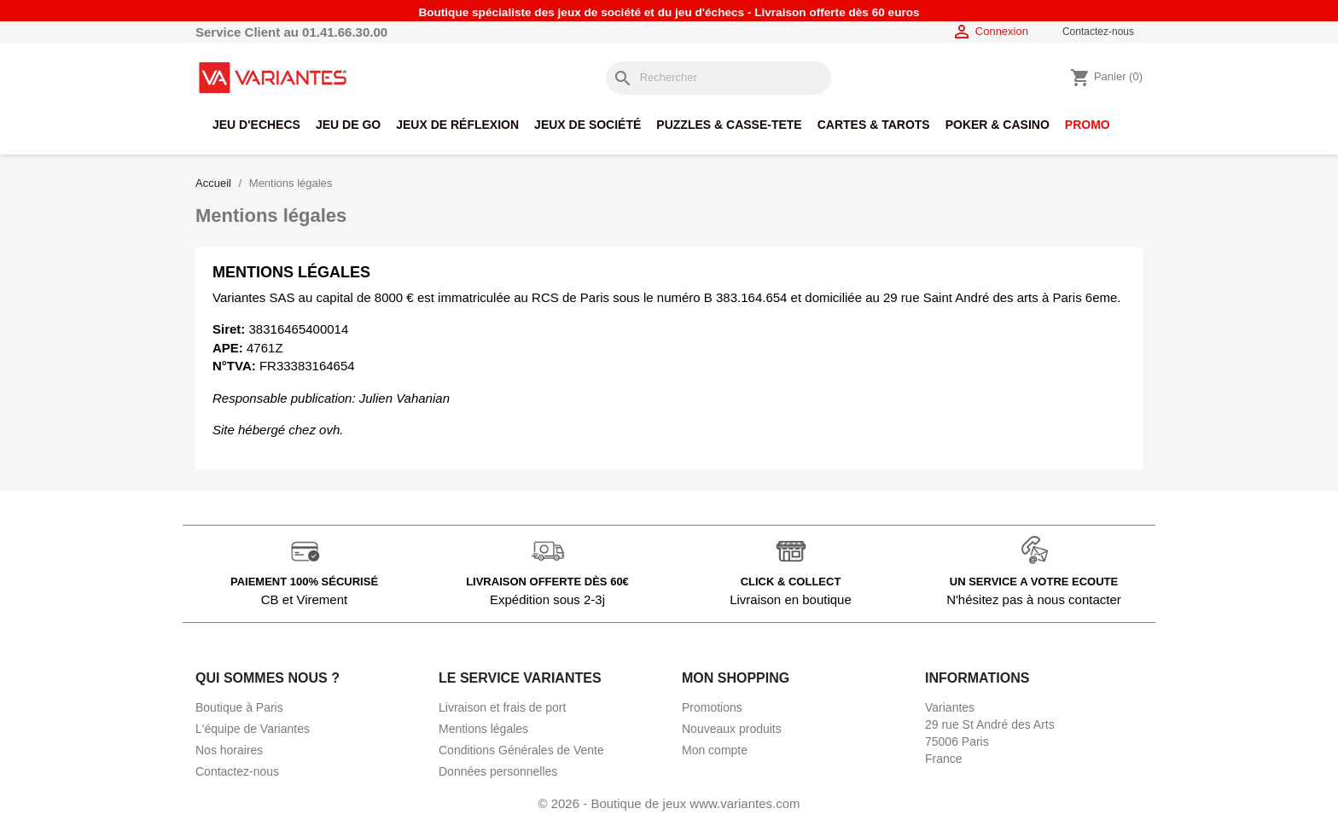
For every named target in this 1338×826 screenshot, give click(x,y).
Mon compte (715, 750)
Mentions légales (483, 729)
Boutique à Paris (239, 707)
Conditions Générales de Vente (521, 750)
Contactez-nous (1098, 32)
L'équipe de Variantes (252, 729)
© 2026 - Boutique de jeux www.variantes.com (669, 803)
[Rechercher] (718, 78)
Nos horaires (229, 750)
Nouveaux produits (732, 729)
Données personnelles (498, 771)
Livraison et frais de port (502, 707)
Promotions (712, 707)
